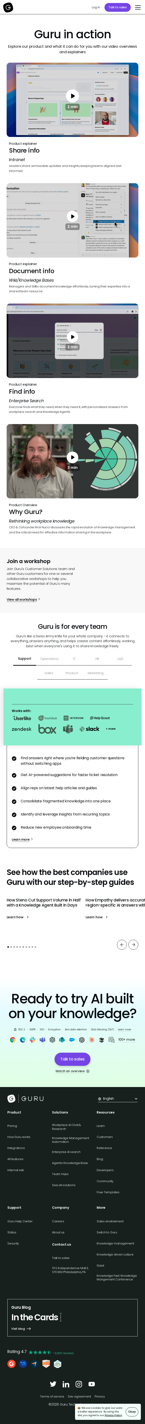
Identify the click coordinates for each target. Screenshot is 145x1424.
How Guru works (18, 1137)
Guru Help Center (20, 1221)
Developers (105, 1170)
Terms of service (52, 1396)
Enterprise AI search (66, 1152)
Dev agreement (79, 1396)
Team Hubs (60, 1174)
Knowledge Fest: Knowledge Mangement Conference (117, 1277)
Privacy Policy (113, 1415)
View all (18, 962)
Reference (104, 1148)
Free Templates (108, 1192)
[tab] (24, 659)
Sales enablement (110, 1221)
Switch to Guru (107, 1232)
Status (11, 1232)
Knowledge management (115, 1243)
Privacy (100, 1396)
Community (105, 1181)
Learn (101, 1126)
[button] (137, 7)
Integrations (16, 1148)
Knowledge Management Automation (70, 1140)
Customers (105, 1137)
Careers (58, 1221)
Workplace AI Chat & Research (66, 1127)
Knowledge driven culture (115, 1254)
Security (13, 1243)
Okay (132, 1412)
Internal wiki (15, 1170)
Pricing (12, 1126)
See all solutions (63, 1185)
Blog (100, 1159)
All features (15, 1159)
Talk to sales (117, 7)
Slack (100, 1265)
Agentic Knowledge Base (70, 1163)
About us (58, 1232)
